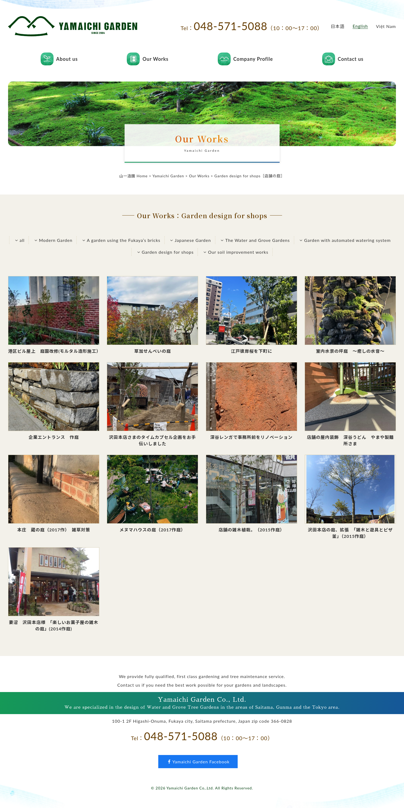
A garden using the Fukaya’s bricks (120, 240)
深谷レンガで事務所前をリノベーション (251, 437)
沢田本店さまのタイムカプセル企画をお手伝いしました (152, 440)
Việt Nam (386, 26)
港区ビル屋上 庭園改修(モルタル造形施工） (53, 351)
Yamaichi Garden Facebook (198, 761)
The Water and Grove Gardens (254, 240)
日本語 (338, 26)
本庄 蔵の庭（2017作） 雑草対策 (53, 529)
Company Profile (253, 59)
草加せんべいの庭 (152, 351)
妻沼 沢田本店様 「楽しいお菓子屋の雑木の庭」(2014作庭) (53, 625)
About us (67, 59)
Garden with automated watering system (344, 240)
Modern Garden (52, 240)
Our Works (155, 59)
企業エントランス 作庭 (54, 437)
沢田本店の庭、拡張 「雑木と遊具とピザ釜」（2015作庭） (350, 533)
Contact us (351, 59)
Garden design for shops (165, 252)
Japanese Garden (190, 240)
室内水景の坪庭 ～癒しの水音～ (350, 351)
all (18, 240)
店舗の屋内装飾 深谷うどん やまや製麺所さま (350, 440)
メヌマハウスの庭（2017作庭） (152, 529)
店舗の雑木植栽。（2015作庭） (251, 529)
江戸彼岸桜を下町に (251, 351)
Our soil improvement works (235, 252)
